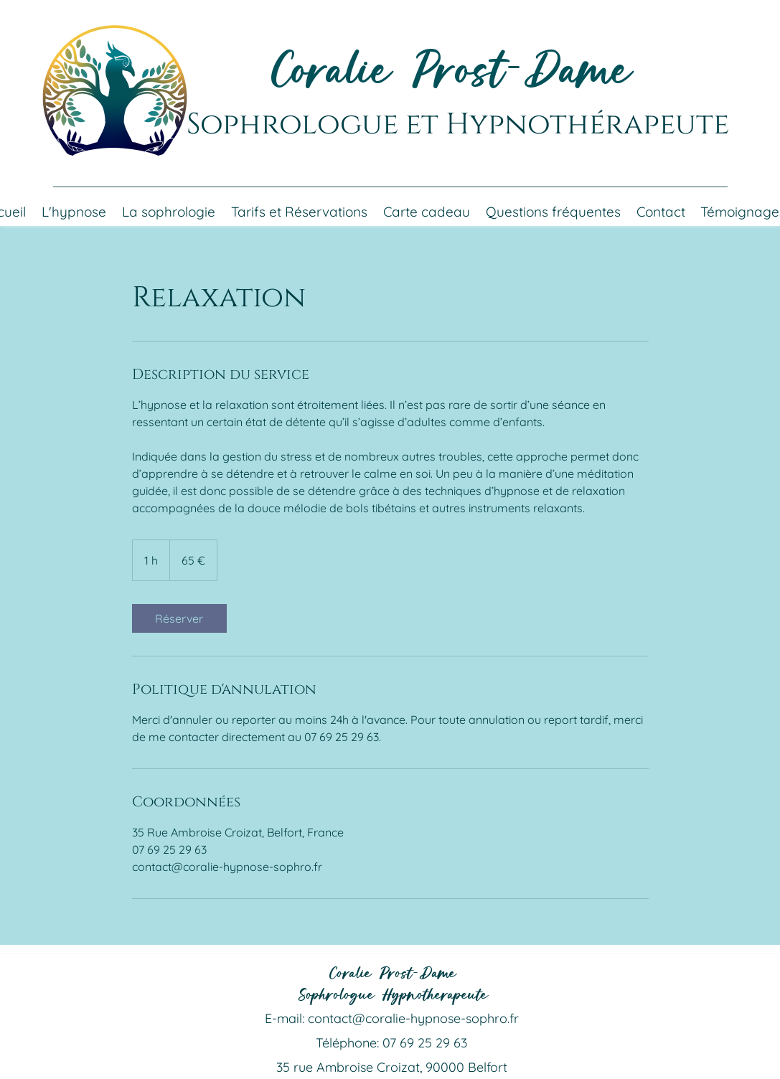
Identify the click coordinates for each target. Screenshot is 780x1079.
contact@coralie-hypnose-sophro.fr (413, 1018)
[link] (179, 618)
